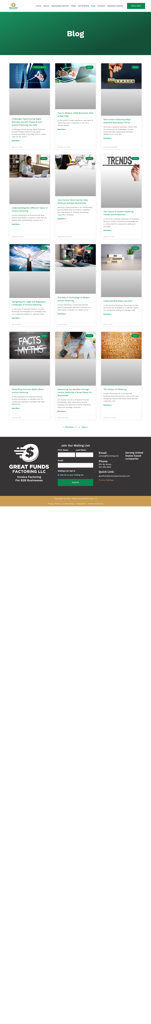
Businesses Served (60, 6)
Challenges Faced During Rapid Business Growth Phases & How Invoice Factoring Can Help (28, 122)
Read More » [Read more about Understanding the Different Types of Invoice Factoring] (16, 224)
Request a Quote (115, 6)
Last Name (81, 453)
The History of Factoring (115, 392)
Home (38, 6)
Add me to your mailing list (72, 478)
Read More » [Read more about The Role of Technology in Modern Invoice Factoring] (62, 314)
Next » (84, 430)
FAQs (73, 6)
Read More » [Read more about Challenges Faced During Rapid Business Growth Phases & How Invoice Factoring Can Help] (16, 141)
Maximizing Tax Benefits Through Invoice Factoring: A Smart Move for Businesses (75, 396)
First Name (63, 453)
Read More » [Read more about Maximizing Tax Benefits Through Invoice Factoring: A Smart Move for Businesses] (62, 415)
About (46, 6)
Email (61, 463)
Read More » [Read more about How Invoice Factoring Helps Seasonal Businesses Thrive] (107, 138)
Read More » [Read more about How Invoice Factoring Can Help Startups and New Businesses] (62, 219)
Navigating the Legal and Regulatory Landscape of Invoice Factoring (28, 305)
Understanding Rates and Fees (118, 301)
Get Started (83, 6)
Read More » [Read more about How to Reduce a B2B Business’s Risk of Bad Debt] (62, 129)
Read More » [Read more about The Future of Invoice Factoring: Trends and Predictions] (107, 230)
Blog (93, 6)
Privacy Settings (107, 483)
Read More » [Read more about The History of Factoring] (107, 408)
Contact (101, 6)
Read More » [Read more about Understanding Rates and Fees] (107, 314)
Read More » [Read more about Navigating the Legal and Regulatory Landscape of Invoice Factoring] (16, 321)
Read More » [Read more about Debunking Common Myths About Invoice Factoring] (16, 412)
